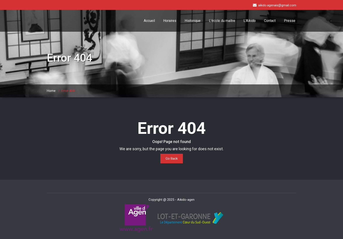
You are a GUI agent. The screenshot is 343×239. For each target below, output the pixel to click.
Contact (270, 21)
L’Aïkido (249, 21)
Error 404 (67, 91)
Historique (193, 21)
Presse (289, 21)
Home (51, 91)
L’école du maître (222, 21)
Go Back (172, 158)
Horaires (169, 21)
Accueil (149, 21)
